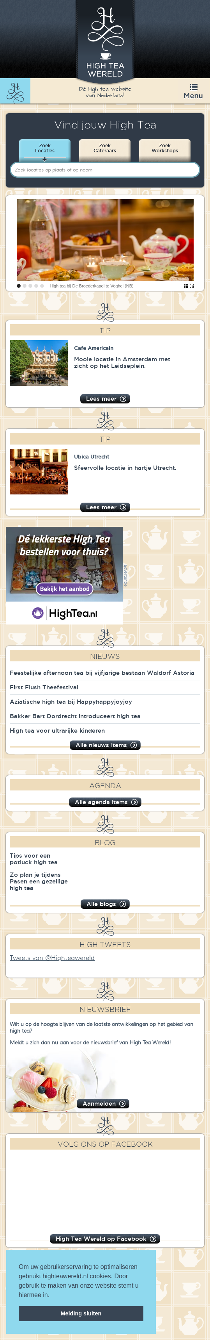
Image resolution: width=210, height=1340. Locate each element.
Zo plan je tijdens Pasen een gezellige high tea (39, 881)
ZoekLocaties (45, 148)
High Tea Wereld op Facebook (101, 1238)
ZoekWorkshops (165, 148)
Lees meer (101, 398)
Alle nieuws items (101, 745)
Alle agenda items (101, 802)
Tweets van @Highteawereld (52, 958)
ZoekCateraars (105, 148)
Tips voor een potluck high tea (34, 858)
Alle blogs (101, 904)
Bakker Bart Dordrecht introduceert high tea (75, 716)
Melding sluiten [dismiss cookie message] (81, 1313)
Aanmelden (99, 1103)
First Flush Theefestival (44, 687)
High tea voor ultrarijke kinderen (57, 730)
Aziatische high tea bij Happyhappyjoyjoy (71, 701)
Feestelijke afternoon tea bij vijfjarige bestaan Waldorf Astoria (102, 672)
